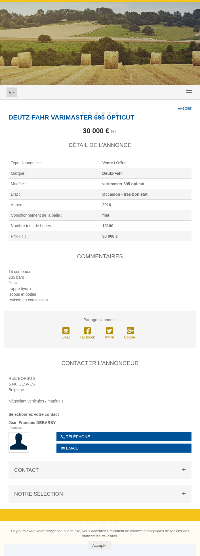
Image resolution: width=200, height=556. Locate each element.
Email (66, 333)
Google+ (130, 333)
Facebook (87, 333)
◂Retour (184, 108)
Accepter (100, 545)
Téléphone (75, 436)
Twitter (109, 333)
